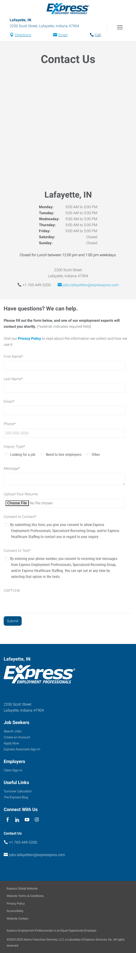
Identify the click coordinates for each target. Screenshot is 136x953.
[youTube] (27, 819)
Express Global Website (22, 888)
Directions (23, 35)
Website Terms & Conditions (25, 896)
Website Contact (17, 918)
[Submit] (13, 621)
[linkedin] (17, 819)
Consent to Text (17, 550)
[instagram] (37, 819)
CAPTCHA (12, 590)
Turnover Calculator (18, 791)
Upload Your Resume (21, 494)
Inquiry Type (14, 446)
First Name (13, 356)
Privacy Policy (29, 338)
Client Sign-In (13, 770)
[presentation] (39, 604)
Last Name (13, 379)
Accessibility (15, 911)
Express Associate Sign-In (22, 749)
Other (96, 454)
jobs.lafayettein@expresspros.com (91, 285)
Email (63, 35)
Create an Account (17, 737)
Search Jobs (12, 731)
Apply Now (11, 743)
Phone (10, 424)
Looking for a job (22, 454)
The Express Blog (16, 797)
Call (98, 35)
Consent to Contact (20, 516)
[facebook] (7, 819)
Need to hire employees (63, 454)
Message (12, 468)
